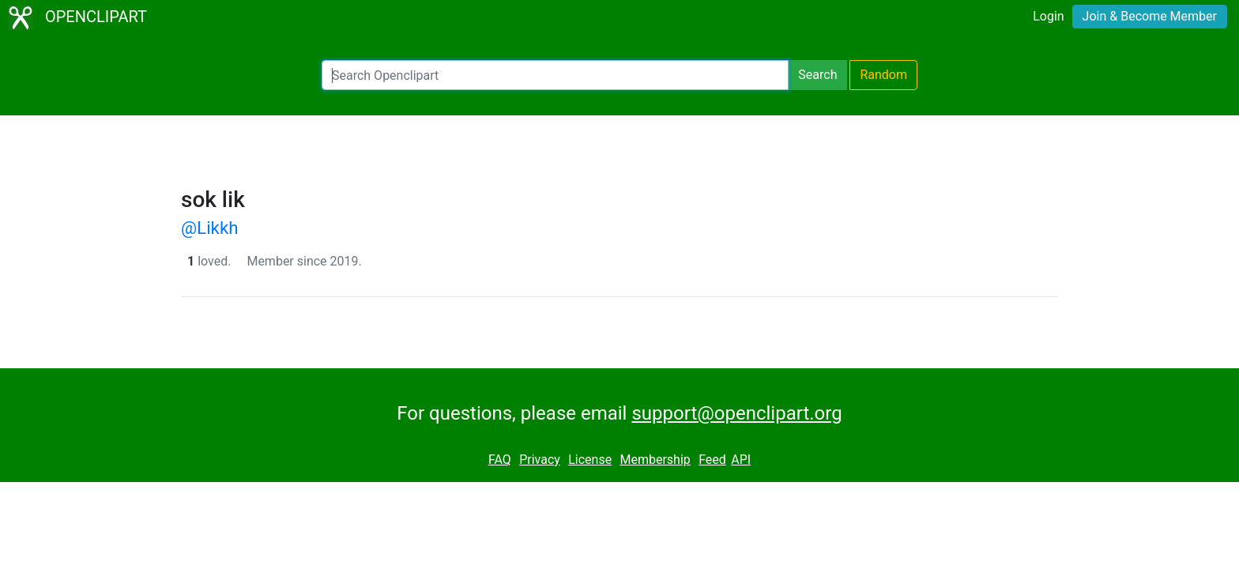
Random (883, 74)
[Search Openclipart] (555, 75)
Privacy (539, 459)
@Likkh (210, 227)
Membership (655, 459)
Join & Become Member (1150, 16)
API (741, 459)
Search (817, 74)
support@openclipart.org (736, 413)
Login (1048, 16)
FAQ (499, 459)
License (590, 459)
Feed (712, 459)
